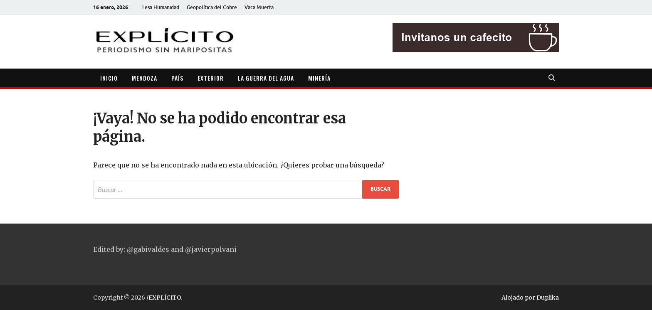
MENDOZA (144, 78)
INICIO (109, 78)
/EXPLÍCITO (163, 297)
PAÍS (177, 78)
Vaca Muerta (259, 7)
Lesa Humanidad (160, 7)
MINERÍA (319, 78)
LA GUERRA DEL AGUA (266, 78)
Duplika (547, 297)
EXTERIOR (211, 78)
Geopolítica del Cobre (212, 7)
